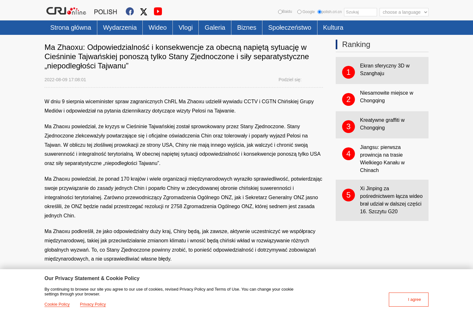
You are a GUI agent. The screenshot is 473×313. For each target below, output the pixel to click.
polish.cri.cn (329, 12)
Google (306, 12)
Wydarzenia (120, 27)
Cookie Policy (57, 304)
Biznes (246, 27)
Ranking (356, 44)
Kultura (333, 27)
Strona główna (70, 27)
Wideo (157, 27)
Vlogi (186, 27)
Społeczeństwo (289, 27)
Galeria (214, 27)
